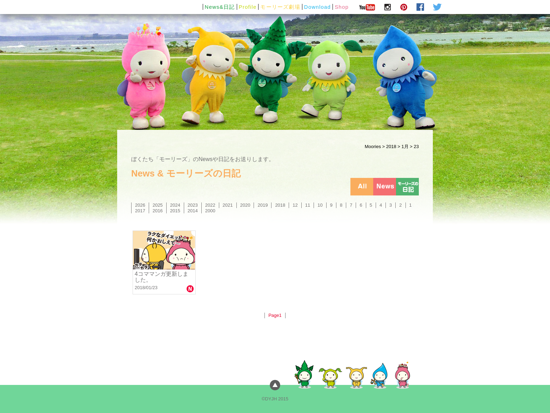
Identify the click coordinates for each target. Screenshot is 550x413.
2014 (193, 210)
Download (317, 7)
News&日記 (220, 7)
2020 (245, 205)
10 (319, 205)
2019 (262, 205)
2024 (175, 205)
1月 (404, 146)
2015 (175, 210)
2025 (158, 205)
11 (307, 205)
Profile (248, 7)
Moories (373, 146)
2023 (193, 205)
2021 (228, 205)
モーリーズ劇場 (280, 7)
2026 (140, 205)
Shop (342, 7)
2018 (391, 146)
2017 (140, 210)
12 (295, 205)
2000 (210, 210)
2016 (158, 210)
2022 (210, 205)
